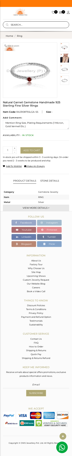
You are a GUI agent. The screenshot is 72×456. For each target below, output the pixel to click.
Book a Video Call (36, 291)
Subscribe (36, 393)
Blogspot (24, 244)
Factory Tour (36, 264)
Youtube (23, 229)
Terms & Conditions (36, 309)
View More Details (36, 207)
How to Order (36, 346)
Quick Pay (36, 354)
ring (19, 35)
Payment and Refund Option (36, 317)
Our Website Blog (36, 283)
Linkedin (23, 236)
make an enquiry (34, 166)
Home (9, 35)
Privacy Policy (36, 313)
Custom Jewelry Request (36, 279)
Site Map (36, 272)
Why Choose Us (36, 268)
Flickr (49, 244)
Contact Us (36, 339)
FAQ (36, 342)
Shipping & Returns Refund (36, 358)
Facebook (24, 222)
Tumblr (49, 236)
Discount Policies (36, 305)
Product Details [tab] (24, 180)
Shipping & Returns (36, 350)
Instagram (49, 222)
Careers (36, 287)
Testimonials (36, 320)
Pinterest (49, 229)
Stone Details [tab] (49, 180)
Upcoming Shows (36, 276)
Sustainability (36, 324)
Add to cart (31, 150)
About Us (36, 260)
